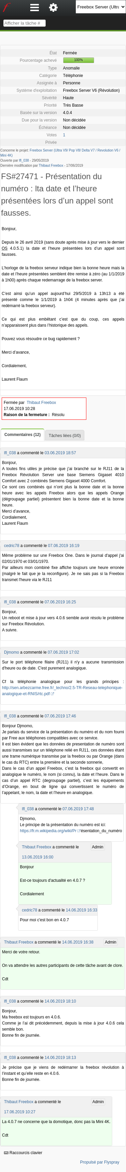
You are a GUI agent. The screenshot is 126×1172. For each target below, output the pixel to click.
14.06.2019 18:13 (60, 1057)
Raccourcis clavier (23, 1152)
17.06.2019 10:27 (19, 1112)
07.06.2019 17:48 (78, 809)
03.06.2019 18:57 (60, 453)
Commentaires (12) (22, 434)
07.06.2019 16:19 (63, 545)
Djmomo (11, 652)
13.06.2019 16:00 (37, 857)
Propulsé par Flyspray (99, 1162)
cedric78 (11, 545)
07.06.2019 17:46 (60, 716)
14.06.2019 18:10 (60, 1001)
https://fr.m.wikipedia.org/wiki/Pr (48, 830)
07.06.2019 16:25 (60, 602)
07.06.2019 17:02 (63, 652)
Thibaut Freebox (51, 165)
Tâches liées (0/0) (65, 435)
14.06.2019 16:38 (77, 942)
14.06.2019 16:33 (81, 910)
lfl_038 (24, 160)
